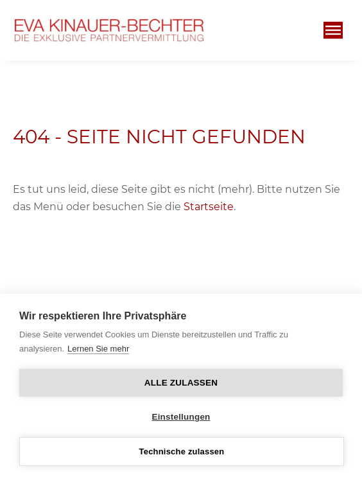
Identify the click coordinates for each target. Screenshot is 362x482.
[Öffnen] (333, 30)
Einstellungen (180, 417)
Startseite (209, 207)
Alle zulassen (181, 383)
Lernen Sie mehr (98, 348)
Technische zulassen (182, 451)
